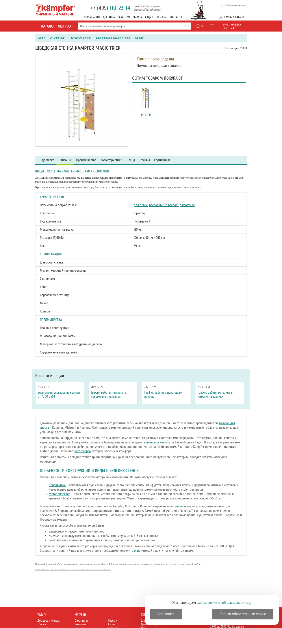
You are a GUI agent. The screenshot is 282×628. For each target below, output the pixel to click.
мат (136, 550)
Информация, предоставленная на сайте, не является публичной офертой (73, 569)
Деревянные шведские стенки (113, 37)
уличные (177, 506)
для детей (141, 205)
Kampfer (41, 37)
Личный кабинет (235, 17)
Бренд (131, 160)
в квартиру (187, 205)
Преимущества (86, 160)
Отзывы (161, 17)
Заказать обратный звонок (147, 9)
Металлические (59, 494)
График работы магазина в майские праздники (215, 394)
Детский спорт (58, 37)
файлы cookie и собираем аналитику (224, 602)
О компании (92, 17)
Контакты (176, 17)
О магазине (81, 620)
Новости (112, 620)
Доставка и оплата (48, 620)
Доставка (109, 17)
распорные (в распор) (163, 205)
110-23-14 (110, 8)
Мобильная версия (235, 5)
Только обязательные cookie (243, 614)
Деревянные (57, 485)
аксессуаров (82, 451)
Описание (65, 160)
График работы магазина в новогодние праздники (108, 394)
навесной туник (157, 442)
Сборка (137, 17)
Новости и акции (49, 375)
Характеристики (111, 160)
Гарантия (124, 17)
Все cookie (165, 614)
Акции (149, 17)
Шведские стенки (81, 37)
